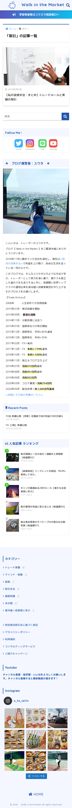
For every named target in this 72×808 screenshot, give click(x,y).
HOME (36, 794)
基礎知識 (12, 596)
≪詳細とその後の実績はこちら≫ (24, 394)
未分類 (11, 604)
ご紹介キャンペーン (16, 653)
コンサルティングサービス (20, 646)
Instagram (30, 149)
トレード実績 (15, 568)
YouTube (53, 149)
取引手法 (12, 589)
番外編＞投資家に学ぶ (20, 611)
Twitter (19, 149)
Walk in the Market (36, 5)
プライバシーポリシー (17, 632)
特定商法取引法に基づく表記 (21, 625)
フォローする (36, 776)
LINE (42, 149)
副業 (10, 582)
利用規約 (10, 639)
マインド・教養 (16, 575)
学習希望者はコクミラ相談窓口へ (36, 14)
